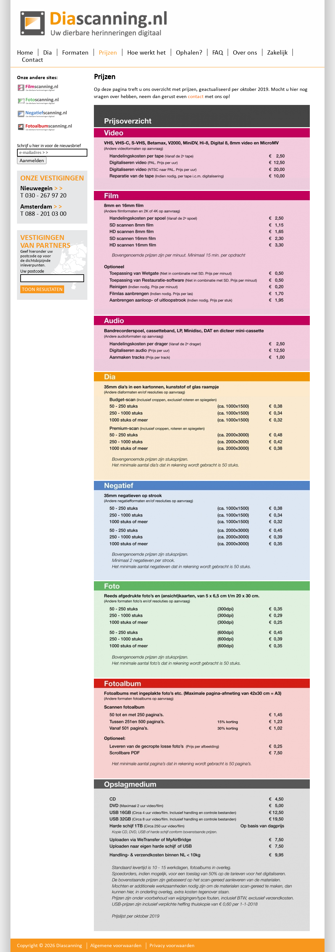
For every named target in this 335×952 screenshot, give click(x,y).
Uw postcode (32, 271)
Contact (32, 59)
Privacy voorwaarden (172, 945)
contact (195, 96)
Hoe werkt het (146, 52)
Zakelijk (277, 52)
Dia (47, 52)
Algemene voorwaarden (115, 945)
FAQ (217, 52)
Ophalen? (189, 52)
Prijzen (108, 52)
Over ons (245, 52)
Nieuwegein (41, 188)
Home (25, 52)
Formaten (75, 52)
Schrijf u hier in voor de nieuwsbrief (49, 145)
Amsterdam (41, 206)
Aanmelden (32, 160)
